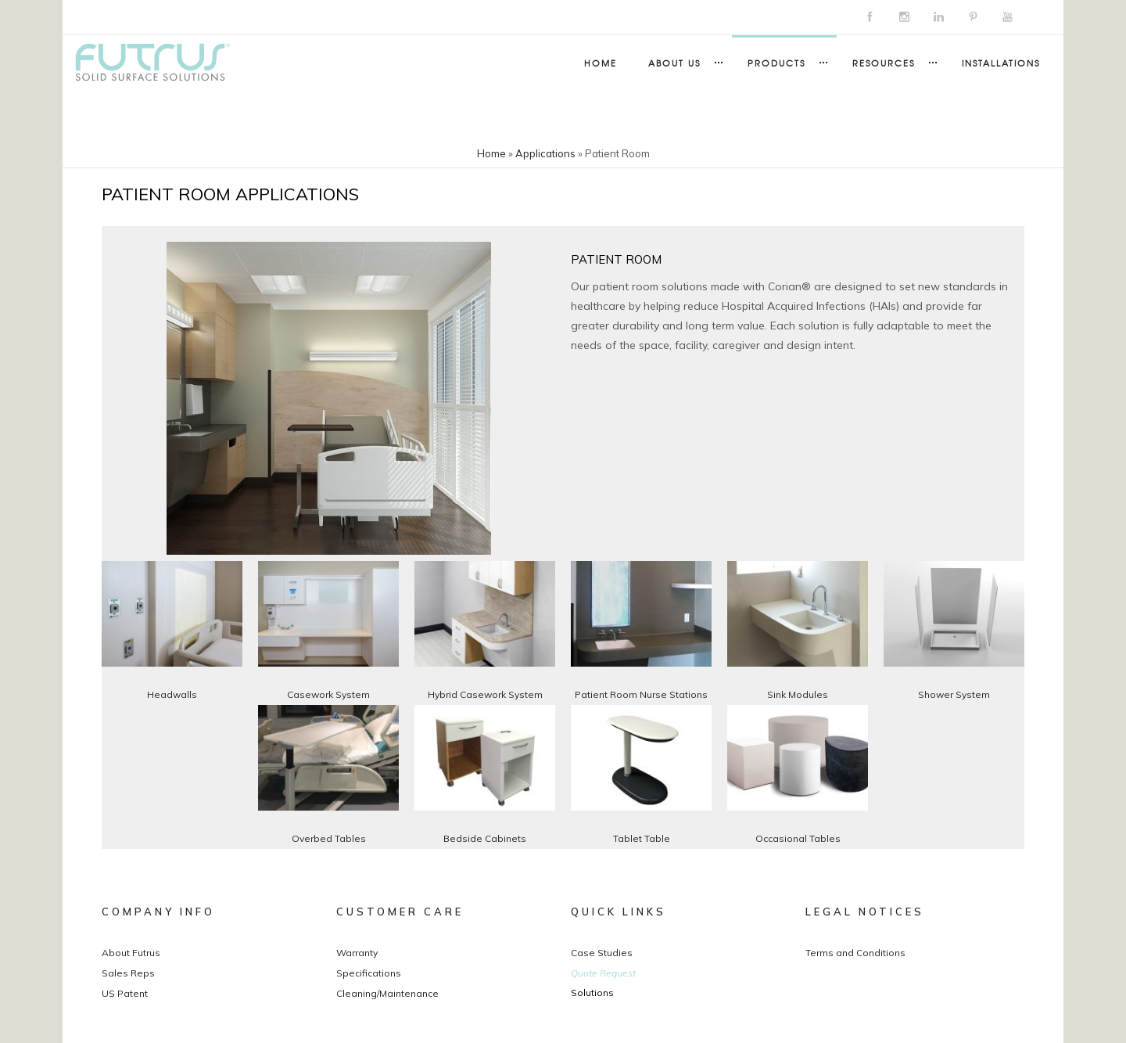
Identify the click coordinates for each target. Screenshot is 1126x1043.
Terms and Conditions (855, 952)
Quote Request (603, 973)
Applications (545, 153)
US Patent (125, 993)
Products (776, 62)
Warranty (357, 952)
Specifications (368, 973)
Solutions (592, 992)
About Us (674, 62)
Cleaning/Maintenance (387, 993)
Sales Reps (128, 973)
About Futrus (131, 952)
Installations (1001, 62)
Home (600, 62)
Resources (883, 62)
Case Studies (602, 952)
